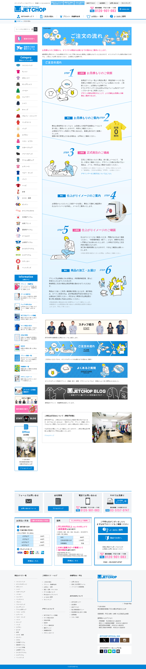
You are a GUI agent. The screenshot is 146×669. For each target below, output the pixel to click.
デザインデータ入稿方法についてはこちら (96, 173)
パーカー (18, 594)
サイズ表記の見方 (49, 617)
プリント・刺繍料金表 (50, 584)
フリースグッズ (20, 604)
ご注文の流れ (47, 582)
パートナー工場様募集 (77, 587)
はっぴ (18, 629)
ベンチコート (20, 599)
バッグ (18, 624)
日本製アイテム (20, 642)
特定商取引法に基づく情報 (79, 612)
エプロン (18, 627)
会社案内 (73, 604)
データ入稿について (49, 592)
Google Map (127, 603)
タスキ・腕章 (20, 634)
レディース (19, 614)
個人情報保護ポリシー (77, 609)
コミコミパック (20, 581)
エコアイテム (20, 655)
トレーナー (19, 597)
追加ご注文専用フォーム (78, 584)
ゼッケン (18, 637)
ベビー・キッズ (20, 617)
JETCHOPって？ (76, 602)
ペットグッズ (20, 657)
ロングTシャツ (20, 607)
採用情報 (73, 614)
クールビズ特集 (20, 647)
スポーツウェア (20, 591)
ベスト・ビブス (20, 612)
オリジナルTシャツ (21, 584)
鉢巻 (17, 632)
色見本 (46, 622)
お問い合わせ (75, 581)
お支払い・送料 (48, 587)
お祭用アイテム (20, 650)
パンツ (18, 619)
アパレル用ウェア (21, 609)
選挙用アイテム (20, 645)
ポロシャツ (19, 586)
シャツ (18, 589)
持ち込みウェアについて (51, 594)
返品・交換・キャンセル (51, 589)
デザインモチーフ (49, 633)
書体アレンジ (47, 628)
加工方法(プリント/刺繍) (51, 615)
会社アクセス (75, 607)
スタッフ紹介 (75, 617)
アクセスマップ (49, 435)
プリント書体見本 (49, 625)
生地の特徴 (47, 620)
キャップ (18, 622)
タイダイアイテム (21, 652)
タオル (18, 639)
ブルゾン (18, 602)
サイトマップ (47, 599)
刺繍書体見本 (47, 630)
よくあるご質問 (48, 597)
